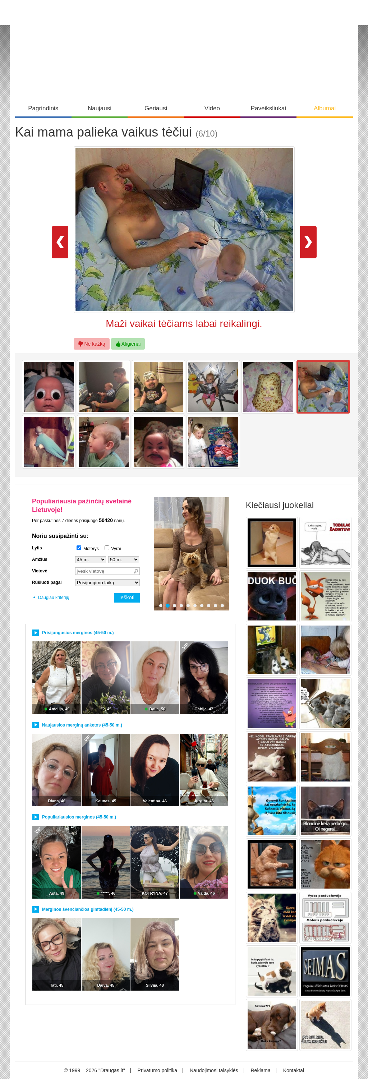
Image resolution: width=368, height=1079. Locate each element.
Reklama (260, 1070)
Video (212, 108)
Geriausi (155, 108)
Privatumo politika (158, 1070)
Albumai (325, 108)
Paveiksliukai (268, 108)
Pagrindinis (43, 108)
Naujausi (99, 108)
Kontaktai (293, 1070)
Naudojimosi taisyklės (214, 1070)
